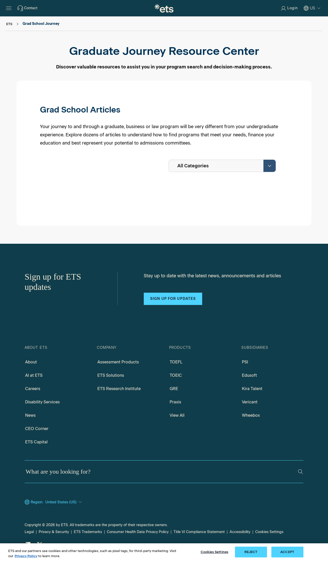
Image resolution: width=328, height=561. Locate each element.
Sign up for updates (173, 299)
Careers (32, 388)
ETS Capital (36, 442)
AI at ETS (34, 375)
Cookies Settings (269, 532)
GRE (174, 388)
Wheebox (251, 415)
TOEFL (176, 362)
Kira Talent (252, 388)
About (31, 362)
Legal (29, 532)
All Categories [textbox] (193, 166)
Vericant (250, 402)
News (30, 415)
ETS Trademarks (88, 532)
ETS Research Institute (119, 388)
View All (177, 415)
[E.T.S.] (164, 8)
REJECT (251, 554)
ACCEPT (287, 554)
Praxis (175, 402)
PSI (245, 362)
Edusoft (249, 375)
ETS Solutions (110, 375)
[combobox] (222, 166)
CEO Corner (36, 428)
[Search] (300, 472)
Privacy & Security (54, 532)
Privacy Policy (26, 558)
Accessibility (240, 532)
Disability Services (42, 402)
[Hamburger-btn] (9, 8)
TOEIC (176, 375)
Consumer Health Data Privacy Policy (138, 532)
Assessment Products (118, 362)
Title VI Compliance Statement (199, 532)
